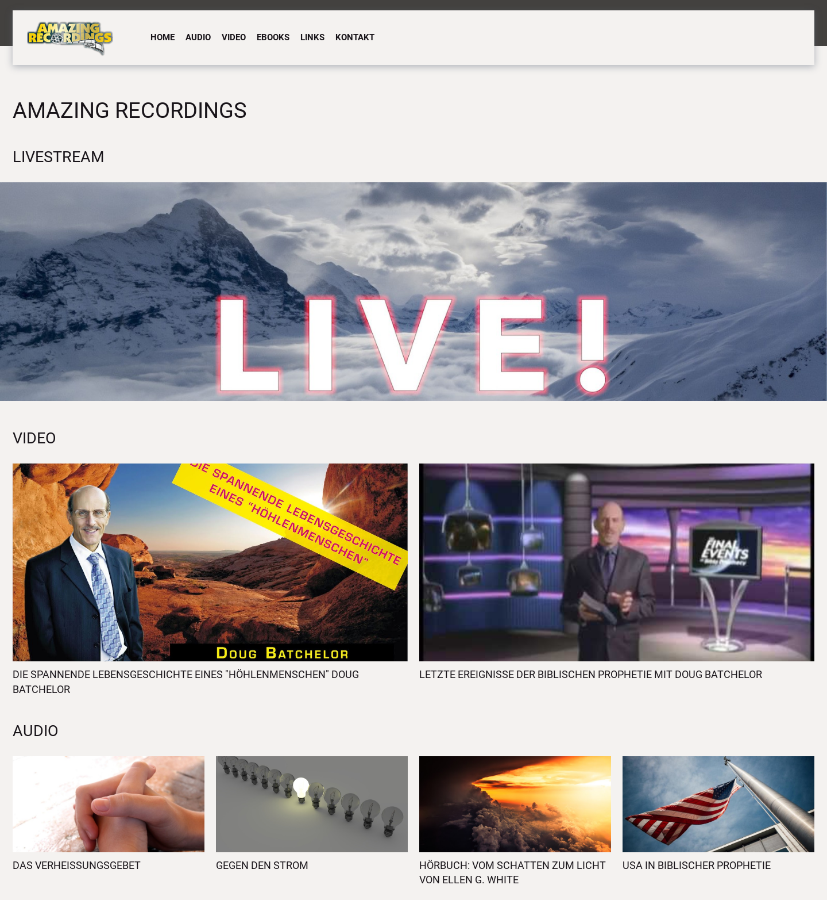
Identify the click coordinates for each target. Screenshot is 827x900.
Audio (198, 37)
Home (162, 37)
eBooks (273, 37)
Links (312, 37)
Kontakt (354, 37)
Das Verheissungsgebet (77, 865)
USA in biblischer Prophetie (697, 865)
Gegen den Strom (262, 865)
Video (234, 37)
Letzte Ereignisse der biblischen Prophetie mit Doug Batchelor (590, 674)
